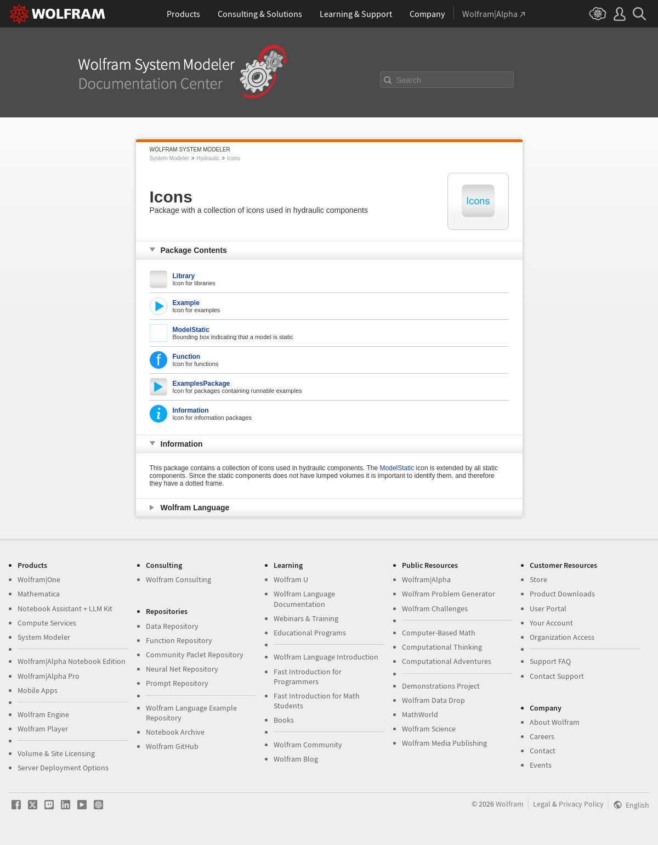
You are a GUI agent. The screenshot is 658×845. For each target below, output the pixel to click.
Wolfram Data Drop (433, 700)
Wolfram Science (429, 729)
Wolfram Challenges (435, 608)
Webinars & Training (306, 618)
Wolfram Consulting (178, 579)
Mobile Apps (38, 690)
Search (409, 80)
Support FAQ (550, 661)
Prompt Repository (177, 683)
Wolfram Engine (43, 714)
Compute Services (47, 623)
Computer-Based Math (438, 633)
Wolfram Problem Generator (448, 594)
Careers (542, 736)
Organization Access (562, 637)
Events (541, 765)
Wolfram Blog (296, 759)
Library (184, 276)
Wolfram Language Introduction (326, 657)
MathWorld (420, 714)
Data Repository (172, 626)
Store (538, 579)
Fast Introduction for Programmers (308, 676)
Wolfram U (291, 579)
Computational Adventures (446, 661)
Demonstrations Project (441, 686)
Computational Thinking (442, 647)
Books (284, 720)
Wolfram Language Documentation (304, 599)
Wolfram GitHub (172, 746)
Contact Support (557, 676)
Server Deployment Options (63, 768)
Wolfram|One (39, 579)
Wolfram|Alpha (426, 579)
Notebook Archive (175, 732)
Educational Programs (310, 633)
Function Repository (179, 640)
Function (187, 356)
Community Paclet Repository (194, 655)
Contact (542, 751)
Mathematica (39, 594)
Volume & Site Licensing (56, 753)
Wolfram (510, 804)
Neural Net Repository (182, 669)
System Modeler (169, 158)
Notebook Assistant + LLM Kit (65, 608)
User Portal (548, 608)
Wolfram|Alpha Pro (49, 676)
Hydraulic (208, 158)
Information (191, 410)
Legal (542, 804)
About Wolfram (555, 722)
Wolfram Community (308, 745)
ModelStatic (191, 330)
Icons (233, 158)
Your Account (551, 623)
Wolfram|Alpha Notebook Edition (72, 661)
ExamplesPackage (201, 383)
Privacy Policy (581, 804)
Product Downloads (562, 594)
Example (186, 303)
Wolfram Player (43, 729)
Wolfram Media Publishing (444, 743)
